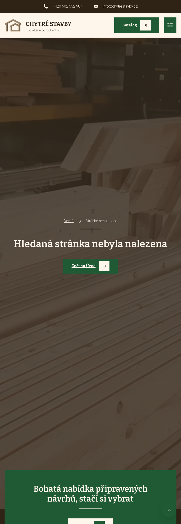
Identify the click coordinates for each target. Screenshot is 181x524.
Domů (69, 221)
